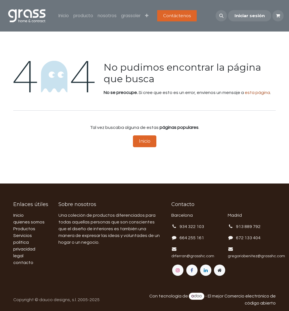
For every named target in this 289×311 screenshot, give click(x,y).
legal (18, 256)
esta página (257, 92)
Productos (24, 229)
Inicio (144, 141)
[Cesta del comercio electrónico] (278, 15)
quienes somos (29, 222)
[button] (221, 15)
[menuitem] (63, 15)
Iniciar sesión (250, 15)
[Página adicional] (219, 270)
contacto (23, 262)
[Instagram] (177, 270)
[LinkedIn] (205, 270)
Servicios (22, 235)
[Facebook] (192, 270)
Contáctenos (177, 15)
